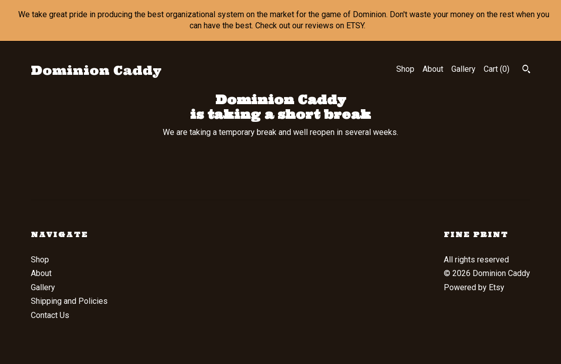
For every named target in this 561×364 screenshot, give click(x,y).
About (433, 69)
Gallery (463, 69)
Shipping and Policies (69, 301)
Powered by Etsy (474, 287)
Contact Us (50, 315)
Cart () (496, 69)
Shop (405, 69)
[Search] (526, 70)
